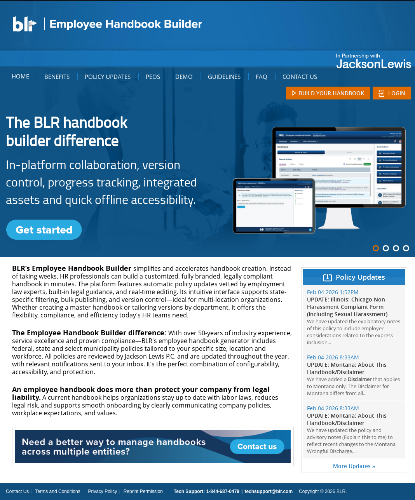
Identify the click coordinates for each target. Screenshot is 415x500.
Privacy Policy (102, 491)
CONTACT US (299, 76)
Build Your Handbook (331, 93)
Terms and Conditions (57, 491)
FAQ (261, 76)
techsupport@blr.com (268, 491)
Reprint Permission (143, 491)
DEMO (184, 76)
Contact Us (17, 491)
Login (396, 93)
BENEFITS (57, 76)
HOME (20, 76)
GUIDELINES (224, 76)
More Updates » (354, 466)
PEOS (153, 76)
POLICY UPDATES (108, 76)
